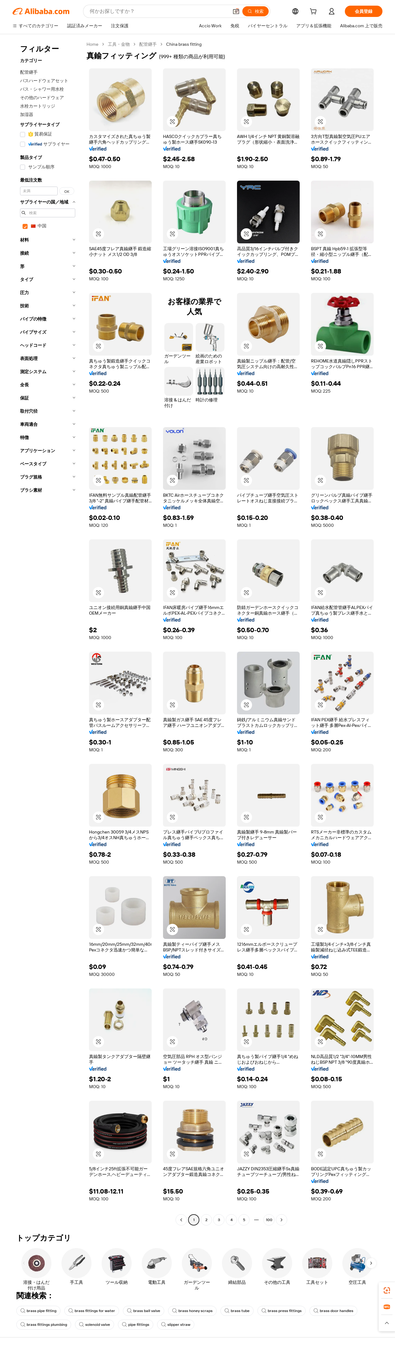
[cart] (314, 12)
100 (269, 1220)
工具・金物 (119, 44)
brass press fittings (281, 1310)
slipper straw (175, 1324)
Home (92, 44)
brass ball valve (143, 1310)
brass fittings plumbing (43, 1324)
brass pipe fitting (38, 1310)
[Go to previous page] (181, 1220)
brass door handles (333, 1310)
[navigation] (47, 633)
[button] (236, 11)
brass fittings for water (91, 1310)
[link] (387, 1290)
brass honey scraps (192, 1310)
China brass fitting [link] (184, 44)
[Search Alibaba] (158, 11)
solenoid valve (94, 1324)
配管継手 (148, 44)
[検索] (255, 11)
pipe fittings (135, 1324)
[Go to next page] (281, 1220)
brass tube (237, 1310)
